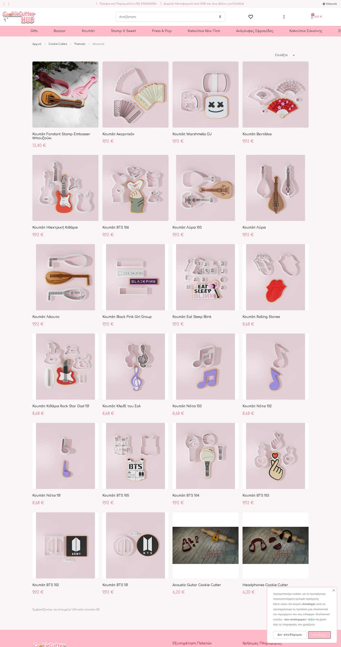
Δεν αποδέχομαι (290, 634)
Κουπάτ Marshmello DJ (192, 134)
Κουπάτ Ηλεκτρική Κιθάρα (55, 227)
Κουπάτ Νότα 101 (46, 495)
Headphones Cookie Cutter (265, 585)
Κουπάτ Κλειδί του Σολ (121, 406)
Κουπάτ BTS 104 (186, 495)
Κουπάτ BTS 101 (115, 585)
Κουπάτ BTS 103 (256, 495)
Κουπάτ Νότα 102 (257, 406)
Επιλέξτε (281, 55)
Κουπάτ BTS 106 (115, 227)
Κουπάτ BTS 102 (45, 585)
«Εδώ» (311, 619)
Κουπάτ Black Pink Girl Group (127, 317)
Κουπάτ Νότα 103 (187, 406)
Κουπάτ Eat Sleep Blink (192, 317)
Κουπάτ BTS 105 (115, 495)
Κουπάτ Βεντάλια (257, 134)
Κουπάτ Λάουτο (45, 317)
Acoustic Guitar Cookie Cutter (197, 585)
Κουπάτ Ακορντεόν (118, 134)
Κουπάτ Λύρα (254, 227)
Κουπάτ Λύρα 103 (187, 227)
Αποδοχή (319, 635)
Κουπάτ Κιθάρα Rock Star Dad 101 (60, 406)
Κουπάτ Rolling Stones (261, 317)
